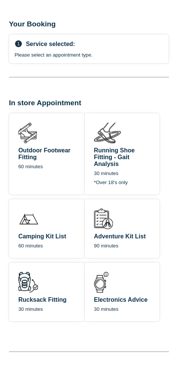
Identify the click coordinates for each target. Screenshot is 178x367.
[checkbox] (47, 154)
